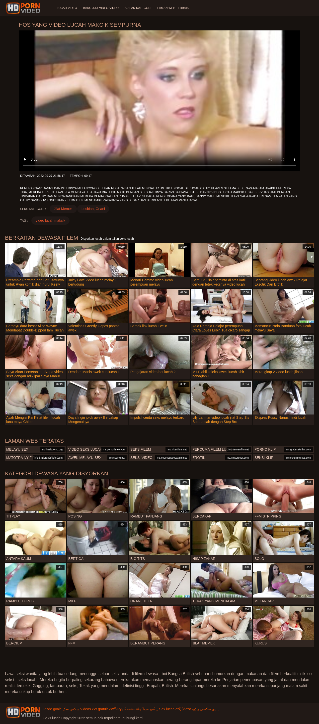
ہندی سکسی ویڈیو (206, 709)
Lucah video (67, 8)
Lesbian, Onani (93, 209)
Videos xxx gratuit (94, 709)
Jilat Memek (63, 209)
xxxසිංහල (116, 709)
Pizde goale (52, 709)
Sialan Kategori (138, 8)
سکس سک (71, 709)
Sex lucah (166, 709)
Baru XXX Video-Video (101, 8)
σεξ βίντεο (183, 709)
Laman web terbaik (173, 8)
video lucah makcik (50, 220)
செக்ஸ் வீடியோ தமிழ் (141, 709)
